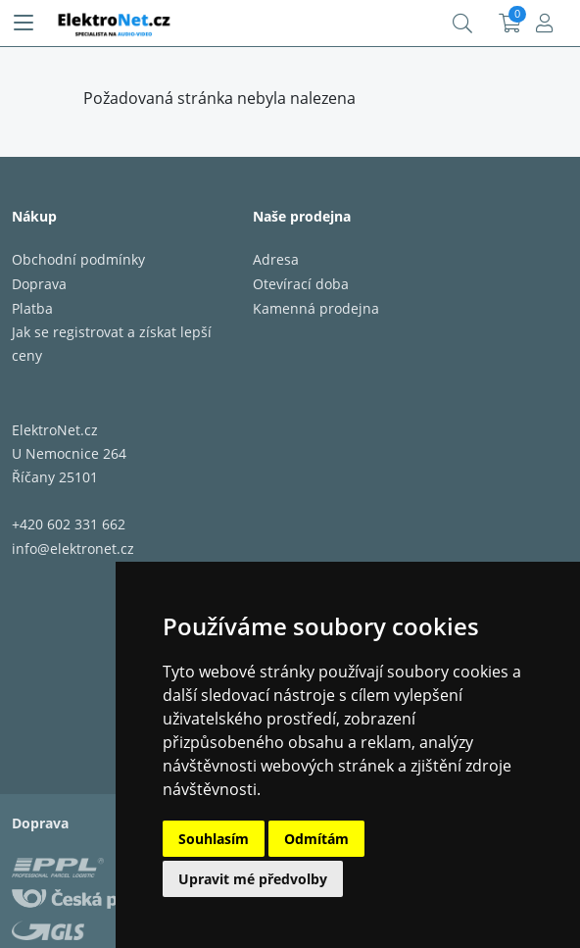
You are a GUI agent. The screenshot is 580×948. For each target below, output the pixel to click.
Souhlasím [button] (213, 838)
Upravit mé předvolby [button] (252, 879)
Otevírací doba (301, 283)
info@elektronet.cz (73, 548)
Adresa (276, 259)
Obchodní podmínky (78, 259)
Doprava (39, 283)
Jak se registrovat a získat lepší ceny (112, 344)
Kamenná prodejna (316, 308)
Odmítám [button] (316, 838)
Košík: (510, 23)
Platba (32, 308)
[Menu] (23, 23)
